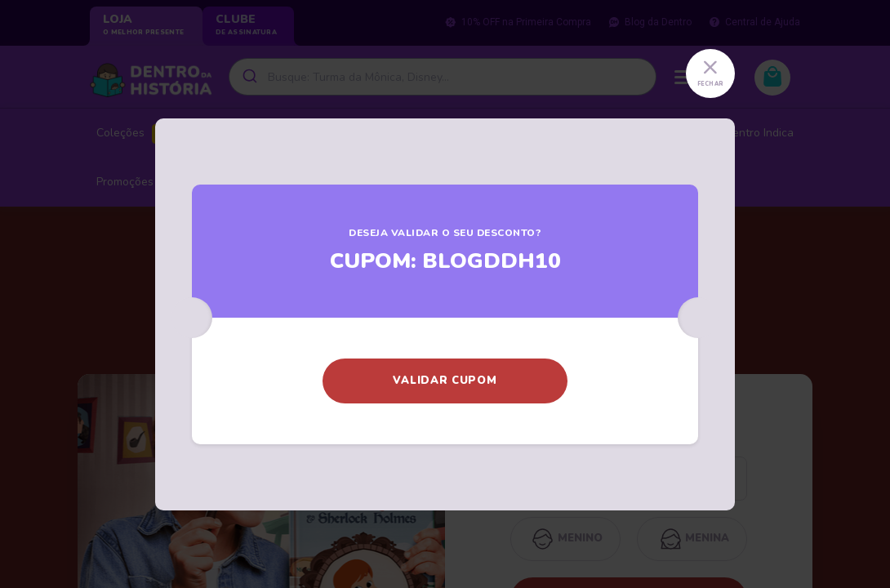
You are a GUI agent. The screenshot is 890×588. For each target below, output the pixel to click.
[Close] (710, 73)
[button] (445, 381)
